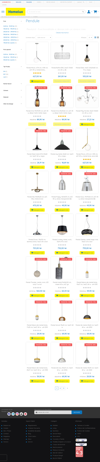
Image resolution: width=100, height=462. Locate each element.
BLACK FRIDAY (57, 458)
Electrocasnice (57, 447)
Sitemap (6, 439)
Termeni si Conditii (83, 425)
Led (5, 77)
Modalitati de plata (34, 431)
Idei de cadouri (50, 2)
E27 (5, 74)
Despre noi (6, 425)
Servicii (30, 442)
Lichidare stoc (6, 2)
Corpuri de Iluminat (59, 444)
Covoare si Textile (58, 439)
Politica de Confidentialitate (86, 428)
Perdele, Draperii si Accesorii (62, 442)
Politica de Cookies (83, 431)
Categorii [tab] (54, 421)
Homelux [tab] (4, 421)
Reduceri (18, 2)
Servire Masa (57, 433)
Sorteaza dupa (30, 37)
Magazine (29, 2)
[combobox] (56, 12)
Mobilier (55, 425)
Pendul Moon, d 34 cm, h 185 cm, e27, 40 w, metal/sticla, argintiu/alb (37, 70)
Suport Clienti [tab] (30, 421)
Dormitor (55, 431)
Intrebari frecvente (34, 428)
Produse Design (58, 455)
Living (54, 428)
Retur (29, 439)
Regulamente (32, 425)
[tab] (12, 21)
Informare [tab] (78, 421)
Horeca (39, 2)
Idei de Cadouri (58, 453)
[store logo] (15, 12)
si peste (10, 43)
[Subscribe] (76, 412)
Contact (79, 2)
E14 (5, 71)
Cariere (4, 5)
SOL (78, 436)
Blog (90, 2)
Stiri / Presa (7, 431)
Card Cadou (32, 436)
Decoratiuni (56, 436)
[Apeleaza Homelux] (84, 2)
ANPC (79, 433)
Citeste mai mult (61, 33)
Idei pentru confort (66, 2)
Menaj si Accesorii (58, 450)
